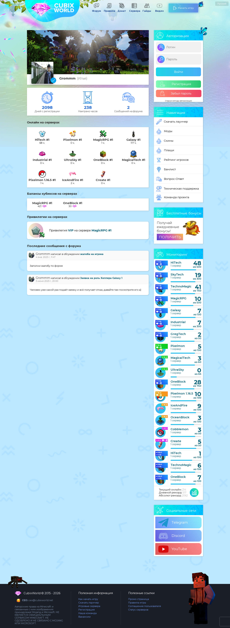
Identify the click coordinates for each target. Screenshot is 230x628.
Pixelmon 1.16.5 (182, 393)
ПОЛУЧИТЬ (170, 237)
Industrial (178, 322)
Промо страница (138, 599)
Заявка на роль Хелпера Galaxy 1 (101, 278)
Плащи (165, 150)
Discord (171, 536)
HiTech (176, 262)
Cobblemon (179, 429)
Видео (159, 9)
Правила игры (137, 602)
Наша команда (87, 613)
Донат (121, 9)
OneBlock (178, 381)
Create (176, 441)
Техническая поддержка (177, 189)
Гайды (147, 9)
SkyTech (177, 274)
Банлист (166, 169)
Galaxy (176, 310)
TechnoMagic (181, 286)
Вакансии (84, 616)
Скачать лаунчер (172, 122)
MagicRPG (178, 298)
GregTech (178, 334)
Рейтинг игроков (172, 160)
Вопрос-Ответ (170, 179)
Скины (164, 141)
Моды (164, 131)
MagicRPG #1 (101, 230)
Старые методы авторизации (178, 101)
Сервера (134, 9)
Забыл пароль (175, 93)
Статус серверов (138, 609)
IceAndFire (179, 405)
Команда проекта (172, 197)
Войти (178, 72)
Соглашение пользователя (144, 606)
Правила (109, 9)
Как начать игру (88, 599)
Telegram (173, 523)
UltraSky (177, 369)
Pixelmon (178, 346)
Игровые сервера (89, 606)
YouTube (172, 549)
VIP (70, 230)
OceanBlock (180, 417)
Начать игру (183, 7)
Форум (96, 9)
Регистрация (175, 84)
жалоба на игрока (91, 254)
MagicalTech (180, 358)
